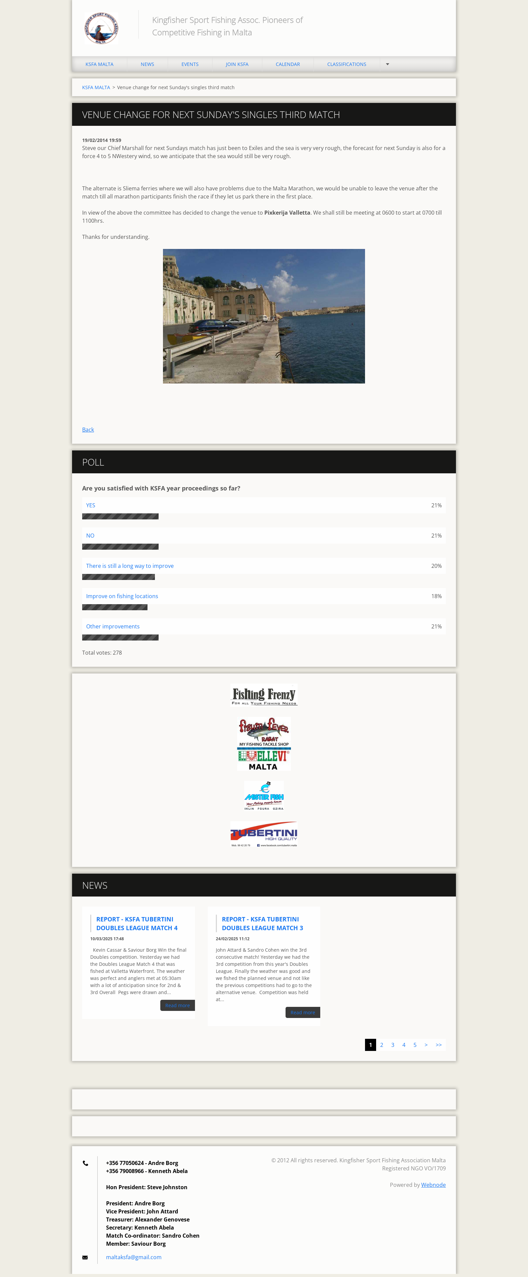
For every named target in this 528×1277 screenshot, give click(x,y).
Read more (177, 1008)
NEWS (147, 67)
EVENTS (190, 67)
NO (90, 538)
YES (90, 508)
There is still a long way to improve (130, 569)
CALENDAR (288, 67)
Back (88, 432)
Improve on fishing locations (122, 599)
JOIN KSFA (237, 67)
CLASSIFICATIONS (346, 67)
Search (438, 19)
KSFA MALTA (99, 67)
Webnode (433, 1188)
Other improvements (113, 629)
